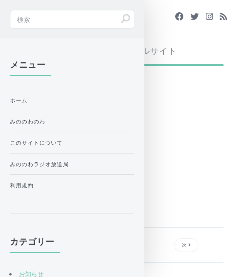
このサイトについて (36, 142)
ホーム (19, 100)
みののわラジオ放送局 (39, 164)
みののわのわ (27, 121)
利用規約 (22, 185)
